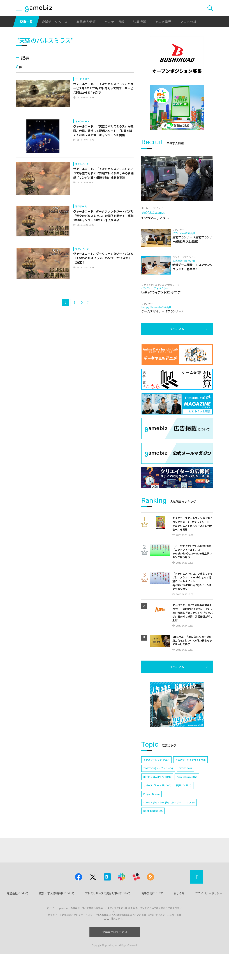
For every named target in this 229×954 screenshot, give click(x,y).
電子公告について (152, 893)
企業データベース (54, 21)
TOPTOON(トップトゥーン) (158, 768)
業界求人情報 (86, 21)
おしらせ (179, 893)
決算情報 (139, 21)
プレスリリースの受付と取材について (108, 893)
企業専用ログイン (114, 932)
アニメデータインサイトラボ (190, 759)
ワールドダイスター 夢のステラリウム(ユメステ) (169, 802)
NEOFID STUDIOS (153, 811)
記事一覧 (26, 21)
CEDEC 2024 (185, 768)
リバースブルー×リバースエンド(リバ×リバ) (167, 785)
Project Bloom (151, 794)
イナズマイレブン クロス (156, 759)
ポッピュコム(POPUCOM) (157, 777)
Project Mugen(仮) (187, 777)
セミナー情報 (114, 21)
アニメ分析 (188, 21)
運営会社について (17, 893)
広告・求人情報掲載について (56, 893)
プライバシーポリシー (208, 893)
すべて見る (177, 329)
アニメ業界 (163, 21)
